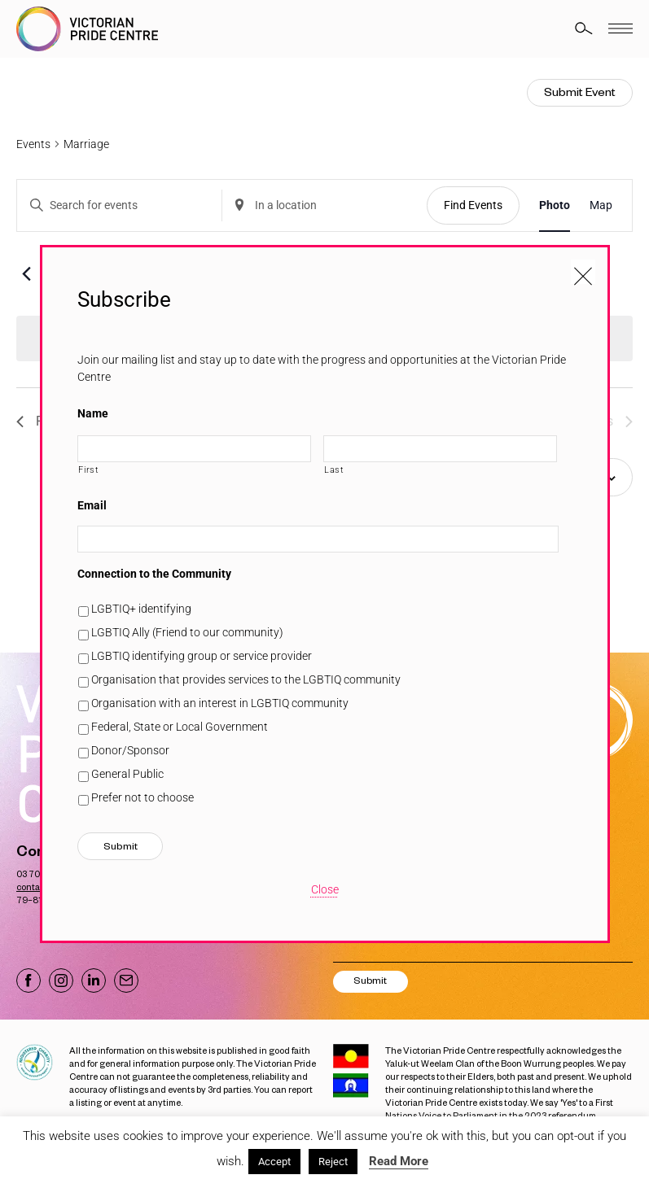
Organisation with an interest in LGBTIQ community (220, 703)
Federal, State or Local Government (179, 726)
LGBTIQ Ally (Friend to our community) (187, 632)
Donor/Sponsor (130, 750)
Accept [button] (274, 1161)
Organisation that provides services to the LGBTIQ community (246, 679)
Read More (398, 1161)
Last (334, 469)
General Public (127, 773)
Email (92, 505)
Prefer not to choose (142, 797)
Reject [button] (333, 1161)
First (88, 469)
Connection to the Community (154, 573)
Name (92, 413)
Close (325, 889)
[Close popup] (583, 272)
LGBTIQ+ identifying (141, 608)
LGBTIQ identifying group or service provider (201, 655)
